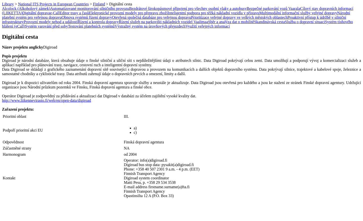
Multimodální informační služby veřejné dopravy (298, 13)
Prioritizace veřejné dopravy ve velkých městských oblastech (239, 17)
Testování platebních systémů (91, 26)
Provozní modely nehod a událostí (51, 22)
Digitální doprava (36, 13)
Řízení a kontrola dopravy (98, 22)
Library (8, 4)
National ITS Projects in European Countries (53, 4)
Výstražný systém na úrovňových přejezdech (150, 26)
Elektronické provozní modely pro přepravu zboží (128, 13)
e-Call (55, 13)
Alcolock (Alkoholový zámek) (26, 8)
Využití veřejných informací (208, 26)
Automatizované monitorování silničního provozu (89, 8)
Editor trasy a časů (74, 13)
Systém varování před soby (46, 26)
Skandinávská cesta (269, 22)
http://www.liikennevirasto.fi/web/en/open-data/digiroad (46, 100)
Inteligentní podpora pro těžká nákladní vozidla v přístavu (213, 13)
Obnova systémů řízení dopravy (87, 17)
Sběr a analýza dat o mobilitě (231, 22)
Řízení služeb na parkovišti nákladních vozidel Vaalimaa (163, 22)
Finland (99, 4)
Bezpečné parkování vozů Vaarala (273, 8)
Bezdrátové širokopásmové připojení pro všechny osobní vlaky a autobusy (188, 8)
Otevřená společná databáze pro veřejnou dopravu (151, 17)
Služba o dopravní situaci (305, 22)
